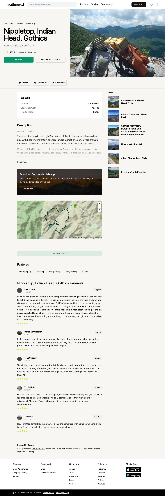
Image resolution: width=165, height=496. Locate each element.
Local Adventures (20, 469)
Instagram (102, 469)
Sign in (152, 4)
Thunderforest (74, 238)
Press (71, 480)
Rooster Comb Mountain (134, 172)
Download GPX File (59, 253)
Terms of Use (48, 492)
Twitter (101, 480)
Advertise (73, 476)
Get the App (139, 4)
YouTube (101, 484)
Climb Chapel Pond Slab (134, 158)
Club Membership (48, 472)
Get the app (28, 188)
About (72, 469)
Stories (94, 4)
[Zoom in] (99, 203)
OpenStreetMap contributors (93, 238)
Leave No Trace (38, 449)
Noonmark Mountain (132, 144)
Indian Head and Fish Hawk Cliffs (132, 102)
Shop (43, 469)
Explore (84, 4)
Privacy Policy (62, 492)
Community (106, 4)
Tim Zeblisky (29, 131)
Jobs (71, 472)
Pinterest (101, 476)
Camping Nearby (19, 472)
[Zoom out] (99, 206)
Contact (72, 484)
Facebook (102, 472)
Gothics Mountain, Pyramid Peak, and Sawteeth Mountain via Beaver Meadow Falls (133, 130)
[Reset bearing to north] (99, 210)
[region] (60, 220)
